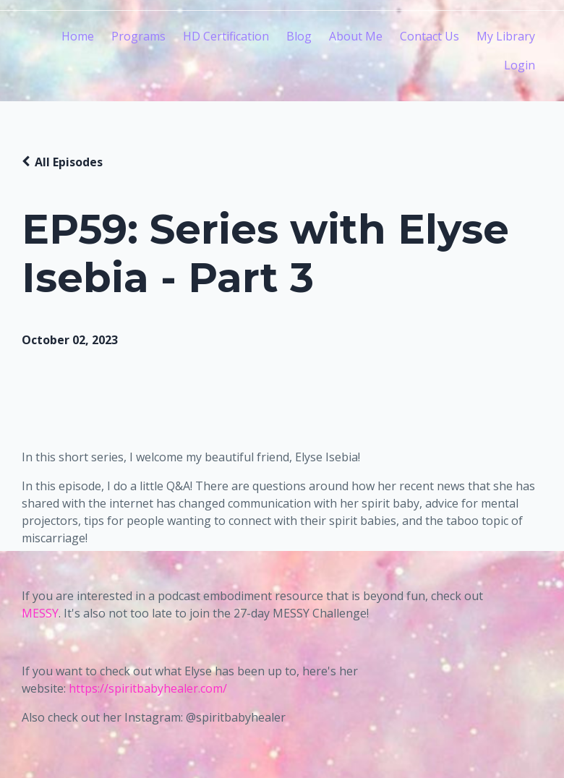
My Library (506, 36)
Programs (138, 36)
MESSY (40, 613)
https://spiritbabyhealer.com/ (148, 688)
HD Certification (226, 36)
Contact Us (429, 36)
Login (519, 65)
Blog (299, 36)
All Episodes (69, 162)
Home (77, 36)
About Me (356, 36)
